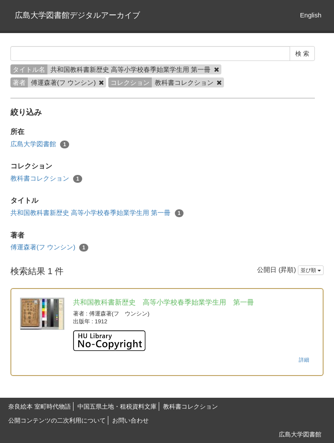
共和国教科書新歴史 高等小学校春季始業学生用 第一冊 (97, 213)
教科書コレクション (46, 179)
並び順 (311, 270)
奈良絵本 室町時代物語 (39, 406)
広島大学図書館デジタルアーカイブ (77, 15)
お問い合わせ (130, 420)
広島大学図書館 (39, 144)
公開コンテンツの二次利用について (57, 420)
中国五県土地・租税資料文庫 (117, 406)
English (310, 15)
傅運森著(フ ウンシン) (49, 247)
